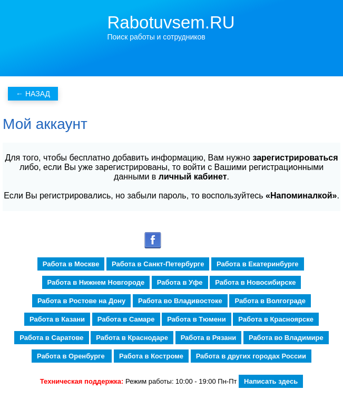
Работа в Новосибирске (255, 282)
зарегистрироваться (295, 157)
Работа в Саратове (51, 338)
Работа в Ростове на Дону (81, 301)
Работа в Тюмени (196, 319)
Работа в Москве (71, 264)
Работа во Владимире (286, 338)
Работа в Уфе (180, 282)
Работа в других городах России (251, 356)
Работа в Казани (57, 319)
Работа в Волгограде (270, 301)
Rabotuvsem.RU (171, 22)
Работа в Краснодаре (132, 338)
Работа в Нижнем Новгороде (96, 282)
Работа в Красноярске (275, 319)
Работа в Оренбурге (71, 356)
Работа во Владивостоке (180, 301)
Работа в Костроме (151, 356)
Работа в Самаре (126, 319)
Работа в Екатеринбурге (257, 264)
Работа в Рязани (209, 338)
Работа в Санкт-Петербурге (158, 264)
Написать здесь (271, 381)
